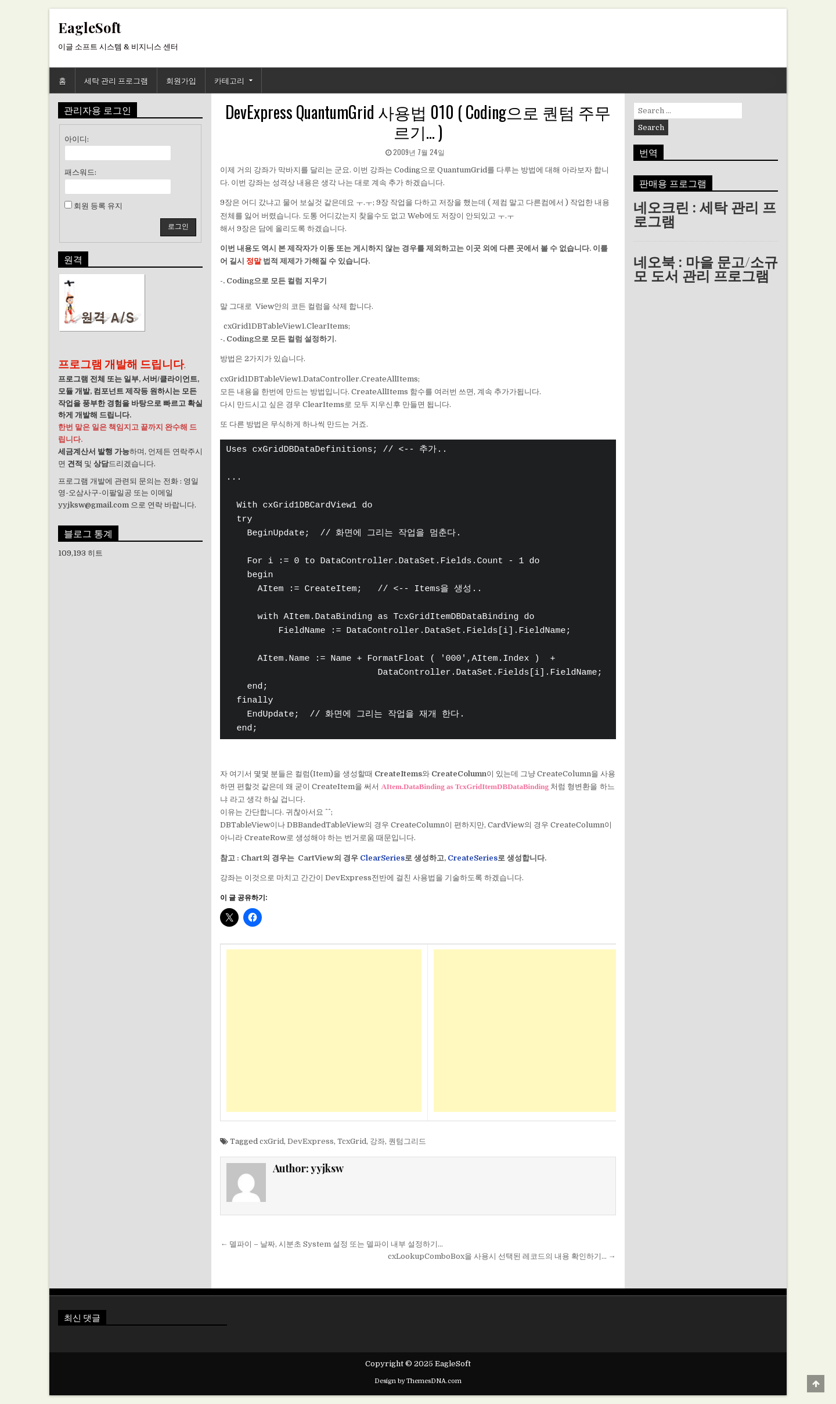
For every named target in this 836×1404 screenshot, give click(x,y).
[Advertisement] (323, 1030)
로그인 (178, 226)
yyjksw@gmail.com (93, 505)
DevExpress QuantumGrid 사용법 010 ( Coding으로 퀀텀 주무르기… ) (418, 121)
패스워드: (80, 172)
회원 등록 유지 (98, 205)
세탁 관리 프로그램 (116, 80)
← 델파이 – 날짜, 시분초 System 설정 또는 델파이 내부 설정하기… (331, 1244)
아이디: (76, 139)
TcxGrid (351, 1141)
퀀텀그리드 (407, 1141)
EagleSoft (89, 27)
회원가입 (181, 80)
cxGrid (272, 1141)
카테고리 (229, 80)
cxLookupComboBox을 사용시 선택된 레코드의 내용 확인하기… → (502, 1256)
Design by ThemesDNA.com (418, 1381)
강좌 (377, 1141)
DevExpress (310, 1141)
